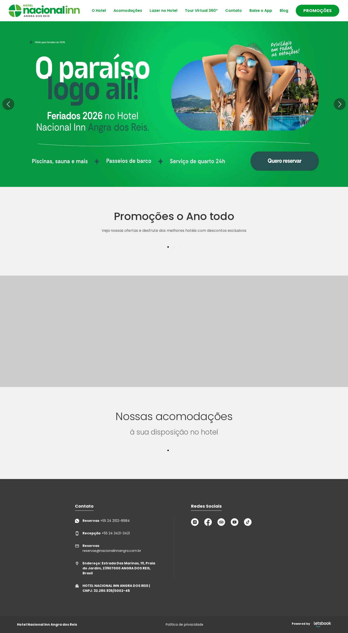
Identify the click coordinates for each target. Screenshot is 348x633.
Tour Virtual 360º (201, 10)
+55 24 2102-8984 (102, 520)
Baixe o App (260, 10)
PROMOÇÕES (317, 10)
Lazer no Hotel (163, 10)
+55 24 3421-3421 (102, 533)
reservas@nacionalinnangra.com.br (108, 548)
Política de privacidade (184, 624)
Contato (233, 10)
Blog (284, 10)
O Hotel (99, 10)
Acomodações (127, 10)
